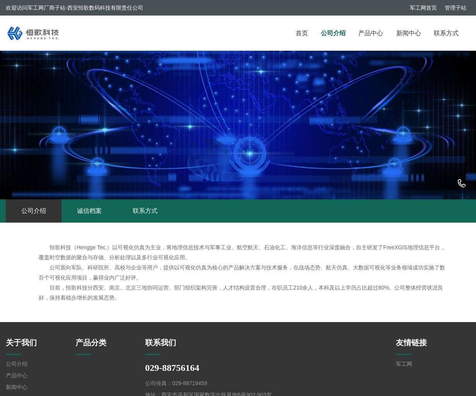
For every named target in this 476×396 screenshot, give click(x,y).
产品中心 (370, 33)
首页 (302, 33)
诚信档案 (89, 210)
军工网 (404, 364)
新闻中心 (408, 33)
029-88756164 (461, 184)
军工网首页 (423, 8)
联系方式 (446, 33)
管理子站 (455, 8)
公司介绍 (333, 33)
